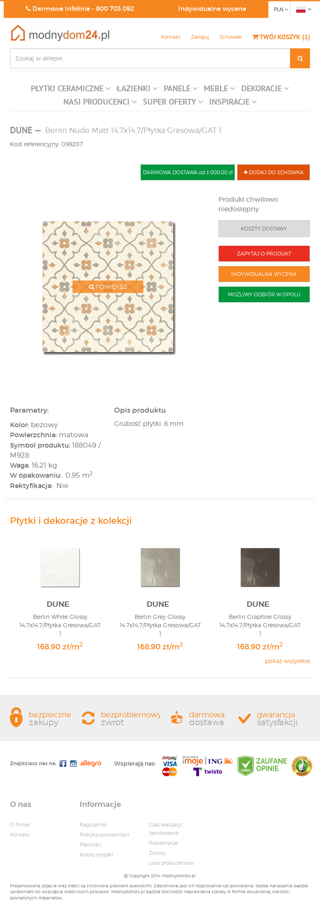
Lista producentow (171, 863)
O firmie (20, 824)
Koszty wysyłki (96, 854)
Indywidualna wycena (212, 9)
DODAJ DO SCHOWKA (274, 172)
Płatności (91, 844)
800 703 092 (115, 9)
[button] (71, 90)
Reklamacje (163, 843)
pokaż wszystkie (287, 660)
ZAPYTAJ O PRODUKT (264, 253)
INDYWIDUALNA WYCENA (264, 274)
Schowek (231, 37)
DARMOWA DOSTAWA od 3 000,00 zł (187, 172)
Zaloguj (200, 37)
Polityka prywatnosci (104, 834)
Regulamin (93, 824)
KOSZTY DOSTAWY (264, 228)
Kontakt (170, 37)
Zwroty (157, 853)
